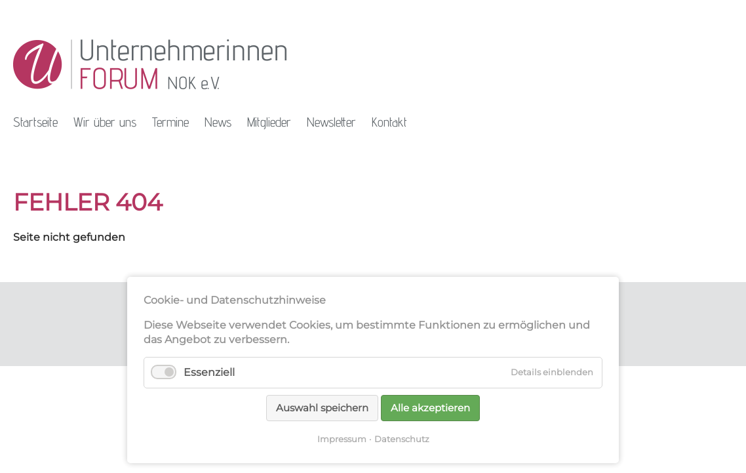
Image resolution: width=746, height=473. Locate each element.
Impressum (341, 439)
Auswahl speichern (322, 407)
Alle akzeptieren (430, 407)
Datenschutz (401, 439)
